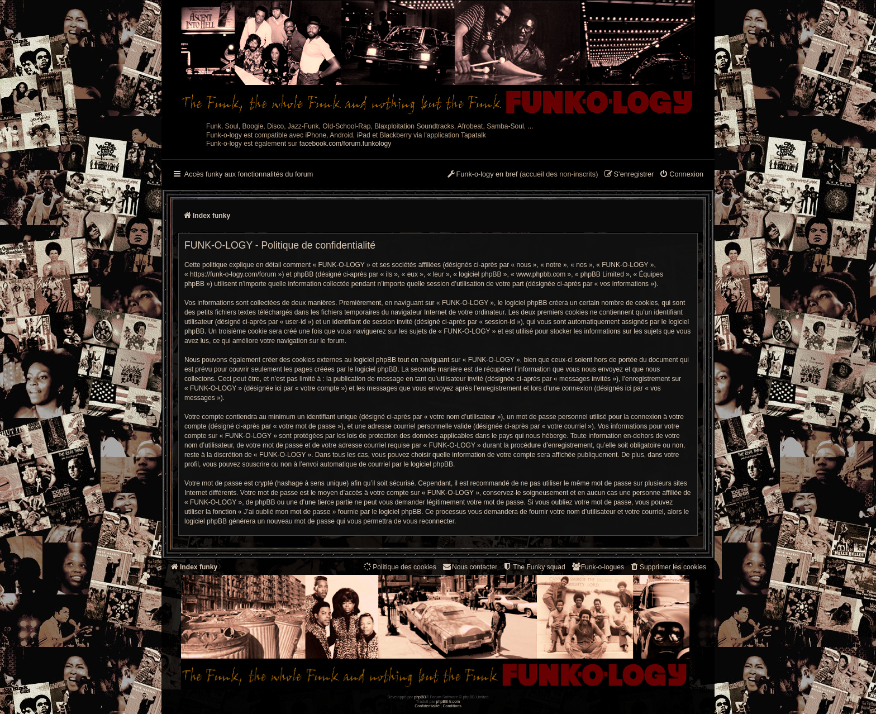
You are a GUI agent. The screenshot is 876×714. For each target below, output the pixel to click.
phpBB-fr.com (448, 701)
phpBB (420, 697)
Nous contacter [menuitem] (469, 567)
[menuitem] (681, 175)
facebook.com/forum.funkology (345, 143)
